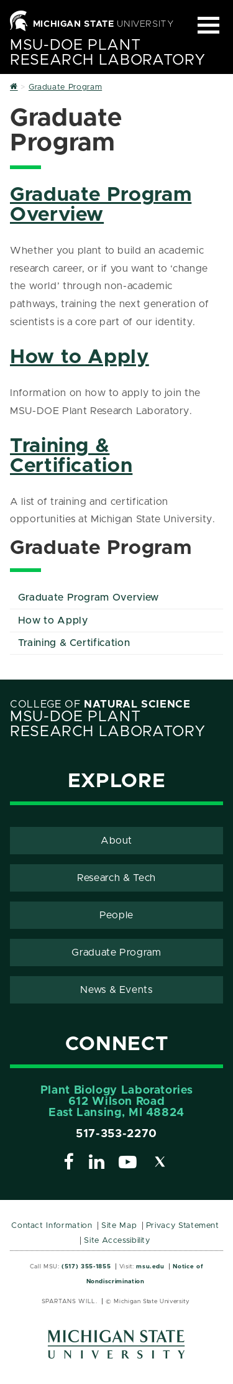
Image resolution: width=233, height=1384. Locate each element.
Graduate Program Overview (100, 205)
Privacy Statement (182, 1226)
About (116, 841)
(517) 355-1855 (86, 1266)
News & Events (116, 990)
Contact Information (51, 1226)
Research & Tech (116, 878)
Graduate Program (116, 952)
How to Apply (79, 357)
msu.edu (150, 1266)
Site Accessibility (117, 1241)
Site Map (119, 1226)
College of (100, 704)
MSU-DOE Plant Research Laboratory (107, 53)
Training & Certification (71, 456)
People (116, 915)
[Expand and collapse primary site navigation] (208, 25)
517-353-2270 (116, 1134)
